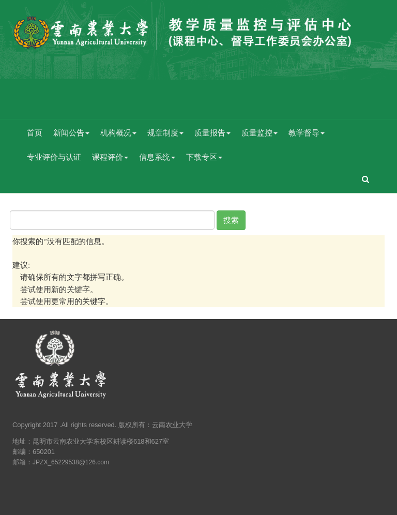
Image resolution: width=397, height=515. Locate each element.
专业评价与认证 (54, 157)
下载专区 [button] (204, 157)
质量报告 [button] (212, 132)
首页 (34, 132)
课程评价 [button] (110, 157)
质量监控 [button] (259, 132)
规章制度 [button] (165, 132)
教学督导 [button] (306, 132)
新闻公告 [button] (71, 132)
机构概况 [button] (118, 132)
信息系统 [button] (157, 157)
